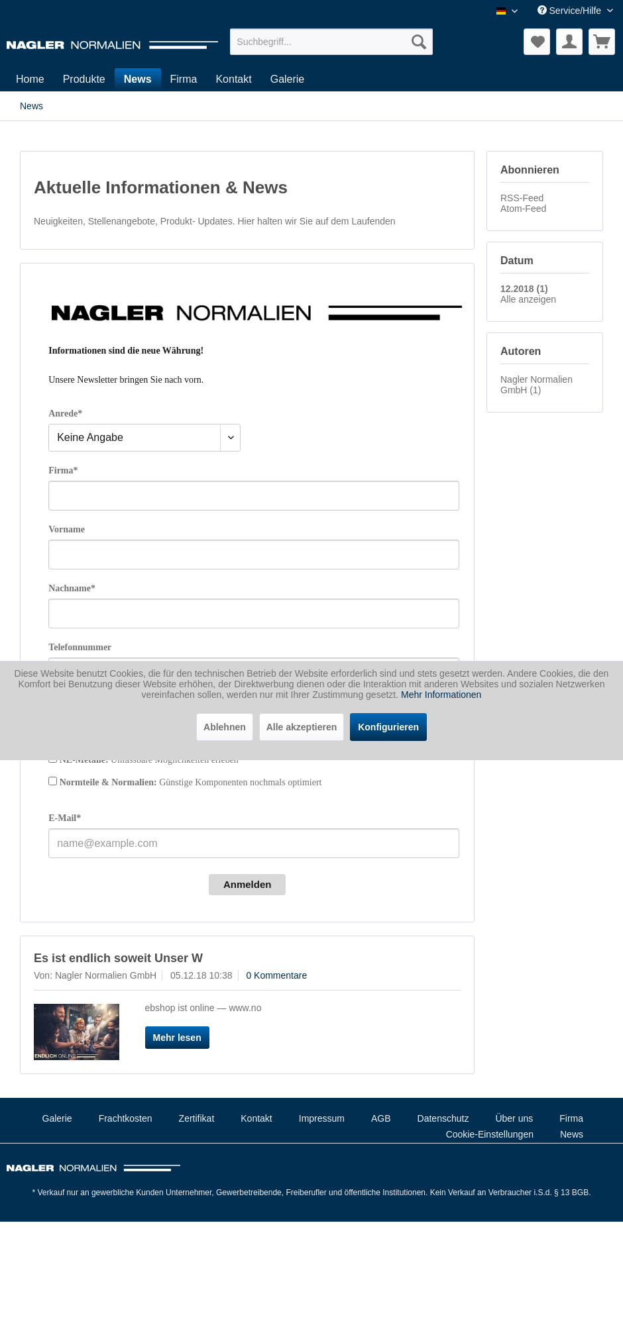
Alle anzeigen (528, 299)
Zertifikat (197, 1118)
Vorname (66, 529)
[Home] (30, 79)
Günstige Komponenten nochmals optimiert (191, 782)
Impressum (322, 1118)
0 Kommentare (276, 975)
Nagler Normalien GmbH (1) (536, 384)
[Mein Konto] (569, 41)
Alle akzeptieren (301, 727)
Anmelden (247, 884)
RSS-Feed (521, 198)
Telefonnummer (79, 647)
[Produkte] (84, 79)
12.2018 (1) (524, 288)
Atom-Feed (523, 208)
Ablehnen (224, 727)
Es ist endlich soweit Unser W (118, 958)
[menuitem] (331, 41)
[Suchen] (419, 41)
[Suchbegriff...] (331, 41)
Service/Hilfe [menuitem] (571, 10)
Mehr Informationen (441, 694)
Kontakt (256, 1118)
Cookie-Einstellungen (490, 1134)
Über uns (514, 1118)
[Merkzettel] (537, 41)
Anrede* (65, 413)
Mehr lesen (177, 1037)
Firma (571, 1118)
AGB (381, 1118)
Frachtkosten (125, 1118)
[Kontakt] (233, 79)
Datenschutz (443, 1118)
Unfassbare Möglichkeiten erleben (149, 760)
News (571, 1134)
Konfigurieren (388, 727)
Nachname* (71, 588)
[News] (138, 79)
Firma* (63, 470)
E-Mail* (64, 818)
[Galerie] (287, 79)
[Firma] (184, 79)
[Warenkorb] (602, 41)
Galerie (57, 1118)
